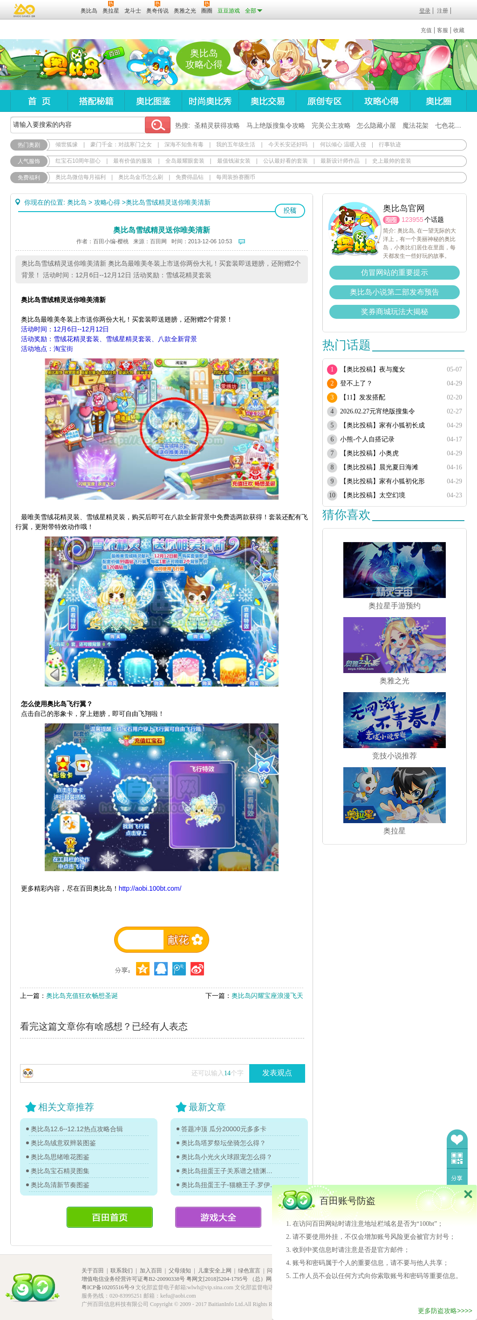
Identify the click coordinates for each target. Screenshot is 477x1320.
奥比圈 (438, 100)
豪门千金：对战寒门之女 (121, 144)
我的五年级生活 (235, 144)
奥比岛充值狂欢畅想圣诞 (82, 995)
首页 (39, 100)
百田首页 (110, 1217)
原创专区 (324, 100)
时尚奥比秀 (210, 100)
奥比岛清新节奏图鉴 (60, 1185)
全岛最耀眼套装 (184, 161)
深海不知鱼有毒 (184, 144)
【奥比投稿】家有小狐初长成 (382, 425)
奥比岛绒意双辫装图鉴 (63, 1143)
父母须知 (180, 1270)
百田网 (60, 10)
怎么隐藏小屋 (376, 125)
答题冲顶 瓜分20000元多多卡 (223, 1129)
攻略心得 (381, 100)
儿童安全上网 (215, 1270)
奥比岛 (68, 65)
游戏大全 (218, 1217)
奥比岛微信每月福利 (80, 177)
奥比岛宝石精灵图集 (60, 1171)
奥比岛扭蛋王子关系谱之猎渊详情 (229, 1171)
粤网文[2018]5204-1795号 (217, 1279)
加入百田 (151, 1270)
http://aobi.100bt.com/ (150, 888)
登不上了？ (356, 383)
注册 (442, 10)
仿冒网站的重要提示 (394, 272)
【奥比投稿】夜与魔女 (372, 369)
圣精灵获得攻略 (217, 125)
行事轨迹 (390, 144)
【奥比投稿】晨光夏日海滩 (379, 467)
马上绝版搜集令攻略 (275, 125)
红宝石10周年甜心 (78, 161)
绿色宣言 (249, 1270)
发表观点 (277, 1073)
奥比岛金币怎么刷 (140, 177)
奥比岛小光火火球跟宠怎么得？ (227, 1157)
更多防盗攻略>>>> (445, 1310)
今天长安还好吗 (287, 144)
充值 (426, 30)
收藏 (458, 30)
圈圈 (391, 220)
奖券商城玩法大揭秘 (394, 312)
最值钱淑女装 (234, 161)
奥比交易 (267, 100)
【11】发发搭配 (362, 397)
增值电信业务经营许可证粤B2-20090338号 (133, 1279)
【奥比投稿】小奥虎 (369, 453)
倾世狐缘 (66, 144)
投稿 (290, 211)
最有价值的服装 (132, 161)
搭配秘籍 (96, 100)
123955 (412, 219)
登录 (424, 10)
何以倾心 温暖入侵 (343, 144)
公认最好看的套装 (285, 161)
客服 (442, 30)
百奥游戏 (24, 10)
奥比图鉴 (153, 100)
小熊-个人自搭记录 (367, 439)
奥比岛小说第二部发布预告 (394, 292)
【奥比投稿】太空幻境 (372, 495)
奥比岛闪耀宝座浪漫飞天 (267, 995)
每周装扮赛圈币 (235, 177)
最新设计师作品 (340, 161)
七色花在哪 (451, 125)
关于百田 (93, 1270)
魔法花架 (415, 125)
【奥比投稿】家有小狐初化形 (382, 481)
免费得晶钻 (190, 177)
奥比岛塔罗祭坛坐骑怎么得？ (223, 1143)
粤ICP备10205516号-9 (108, 1287)
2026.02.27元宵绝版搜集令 (377, 411)
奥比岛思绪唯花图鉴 (60, 1157)
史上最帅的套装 (391, 161)
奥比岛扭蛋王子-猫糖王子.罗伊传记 (229, 1185)
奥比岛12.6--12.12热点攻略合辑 (77, 1129)
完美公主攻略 (331, 125)
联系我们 (121, 1270)
